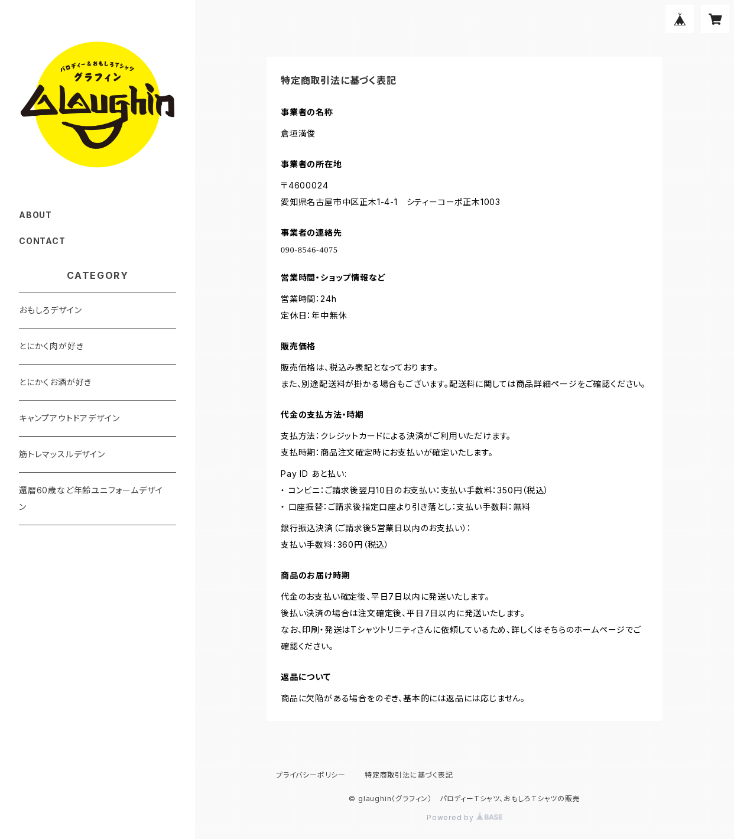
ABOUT (35, 215)
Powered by (464, 817)
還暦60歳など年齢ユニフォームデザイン (91, 498)
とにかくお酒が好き (55, 382)
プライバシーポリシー (311, 774)
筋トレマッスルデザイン (62, 454)
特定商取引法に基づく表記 (409, 774)
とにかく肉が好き (51, 346)
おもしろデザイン (50, 310)
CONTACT (42, 241)
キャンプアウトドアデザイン (69, 418)
